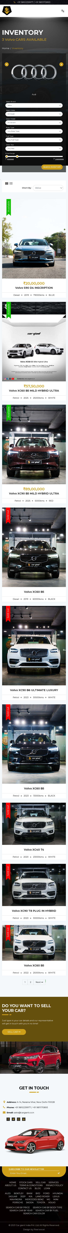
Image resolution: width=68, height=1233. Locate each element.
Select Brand (11, 102)
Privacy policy (54, 1185)
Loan (47, 1188)
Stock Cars (25, 1182)
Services (54, 1182)
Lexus (56, 1196)
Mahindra (16, 1199)
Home (12, 1182)
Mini (55, 1199)
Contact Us (25, 1188)
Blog (38, 1188)
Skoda (30, 1202)
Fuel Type (9, 136)
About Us (10, 1185)
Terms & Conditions (31, 1185)
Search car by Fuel (47, 1210)
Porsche (18, 1202)
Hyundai (58, 1193)
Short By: (26, 188)
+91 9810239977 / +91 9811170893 (32, 2)
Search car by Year (21, 1210)
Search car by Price (18, 1207)
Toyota (41, 1202)
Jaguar (13, 1196)
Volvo (51, 1202)
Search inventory (52, 167)
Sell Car (14, 1032)
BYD (38, 1193)
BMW (29, 1193)
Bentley (18, 1193)
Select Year (10, 145)
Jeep (23, 1196)
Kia (30, 1196)
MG (48, 1199)
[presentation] (7, 64)
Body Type (10, 127)
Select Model (10, 119)
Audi (8, 1193)
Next (39, 982)
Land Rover (43, 1196)
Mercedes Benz (34, 1199)
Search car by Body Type (47, 1207)
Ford (46, 1193)
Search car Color (34, 1213)
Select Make (10, 110)
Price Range (10, 153)
